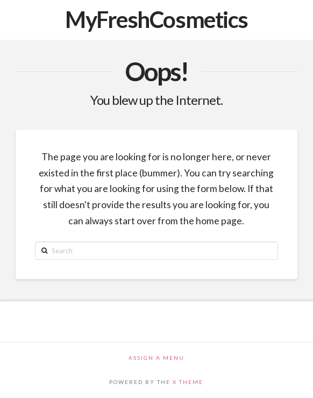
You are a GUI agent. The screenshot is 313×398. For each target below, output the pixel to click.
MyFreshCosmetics (156, 19)
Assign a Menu (156, 357)
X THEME (188, 382)
